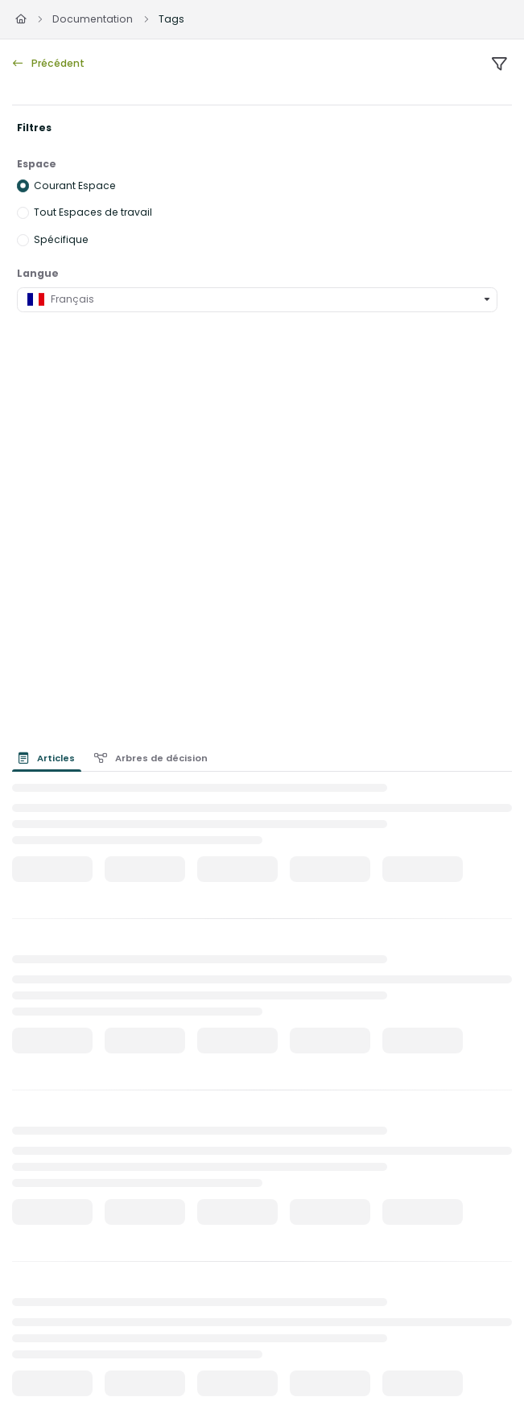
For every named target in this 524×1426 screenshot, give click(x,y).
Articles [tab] (47, 758)
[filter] (499, 64)
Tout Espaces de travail (93, 212)
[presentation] (50, 758)
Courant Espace (75, 185)
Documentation (92, 19)
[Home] (21, 19)
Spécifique (61, 239)
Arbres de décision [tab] (151, 758)
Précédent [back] (49, 63)
